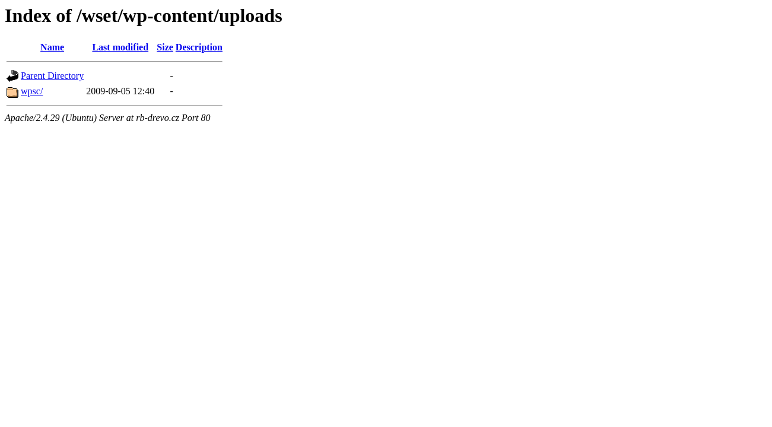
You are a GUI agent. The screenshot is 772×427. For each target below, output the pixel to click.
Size (165, 47)
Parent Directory (52, 76)
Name (52, 47)
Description (199, 47)
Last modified (120, 47)
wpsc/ (32, 91)
